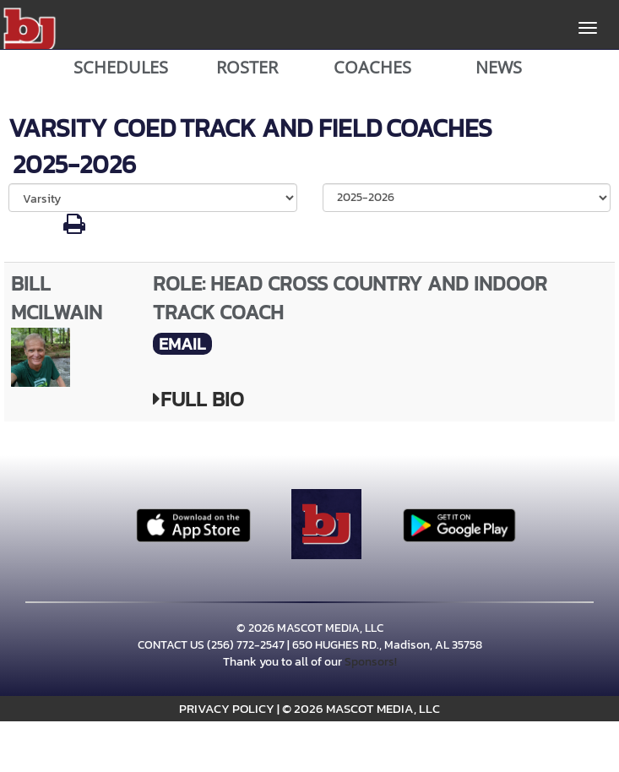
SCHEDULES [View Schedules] (120, 67)
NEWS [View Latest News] (498, 67)
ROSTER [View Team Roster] (247, 67)
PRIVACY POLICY (226, 708)
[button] (74, 228)
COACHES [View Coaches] (372, 67)
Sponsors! (371, 662)
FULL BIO (198, 399)
